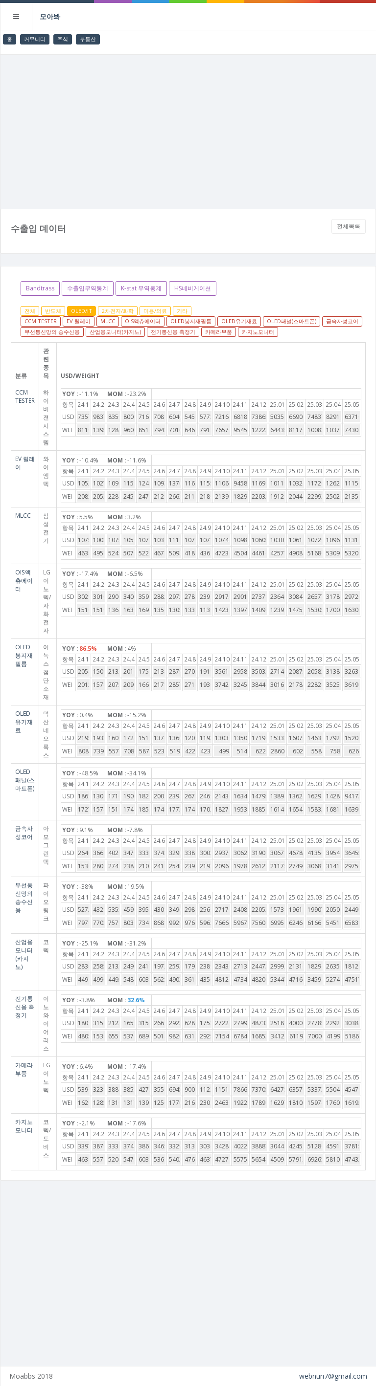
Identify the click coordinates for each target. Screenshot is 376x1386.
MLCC (107, 321)
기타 (182, 310)
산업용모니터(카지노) (115, 331)
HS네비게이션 (192, 288)
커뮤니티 (35, 39)
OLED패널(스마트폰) (291, 321)
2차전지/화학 (118, 310)
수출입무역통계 (87, 288)
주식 (62, 39)
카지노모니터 (258, 331)
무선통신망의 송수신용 (52, 331)
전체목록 (348, 226)
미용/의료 (155, 310)
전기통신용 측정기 (173, 331)
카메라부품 (218, 331)
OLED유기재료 (239, 321)
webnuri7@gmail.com (333, 1376)
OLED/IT (81, 310)
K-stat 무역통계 (141, 288)
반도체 (53, 310)
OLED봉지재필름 (191, 321)
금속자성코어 (342, 321)
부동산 (88, 39)
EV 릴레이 (79, 321)
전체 (29, 310)
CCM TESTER (40, 321)
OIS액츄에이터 (143, 321)
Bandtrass (40, 288)
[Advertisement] (188, 128)
